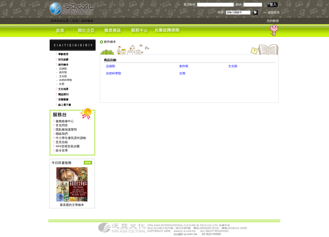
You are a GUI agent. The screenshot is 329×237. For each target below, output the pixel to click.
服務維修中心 (65, 121)
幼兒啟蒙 (63, 59)
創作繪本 (87, 21)
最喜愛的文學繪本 (72, 205)
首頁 (75, 21)
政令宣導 (62, 150)
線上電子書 (64, 104)
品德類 (63, 68)
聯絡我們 (62, 133)
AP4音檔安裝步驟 (68, 146)
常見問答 (62, 125)
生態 (61, 83)
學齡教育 (63, 54)
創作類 (63, 72)
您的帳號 (273, 21)
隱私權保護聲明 (66, 129)
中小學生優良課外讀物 (71, 138)
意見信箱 (62, 142)
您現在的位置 (60, 21)
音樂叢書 (63, 99)
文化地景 (63, 89)
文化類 (63, 76)
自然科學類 (65, 80)
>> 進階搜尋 (271, 12)
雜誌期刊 (63, 94)
